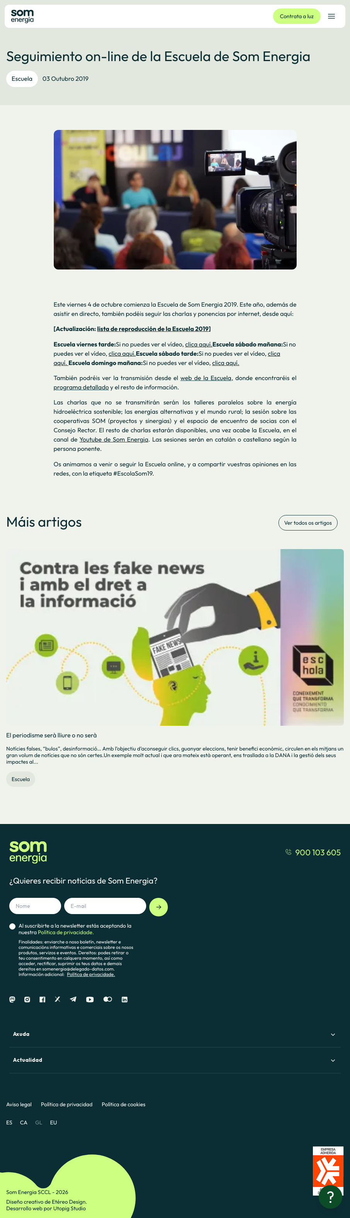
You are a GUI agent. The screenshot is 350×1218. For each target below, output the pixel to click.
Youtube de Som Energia (113, 440)
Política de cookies (123, 1104)
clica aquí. (198, 344)
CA (23, 1122)
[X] (57, 999)
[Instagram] (27, 999)
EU (53, 1122)
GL (39, 1122)
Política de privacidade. (91, 974)
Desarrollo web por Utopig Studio (46, 1208)
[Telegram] (73, 999)
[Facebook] (42, 999)
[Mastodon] (12, 999)
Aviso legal (19, 1104)
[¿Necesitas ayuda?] (330, 1197)
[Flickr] (107, 999)
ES (9, 1122)
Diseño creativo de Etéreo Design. (46, 1201)
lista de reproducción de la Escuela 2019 (152, 329)
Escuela (22, 79)
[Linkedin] (124, 999)
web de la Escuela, (207, 378)
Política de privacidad (66, 1104)
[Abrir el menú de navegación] (331, 16)
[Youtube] (90, 999)
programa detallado (81, 387)
